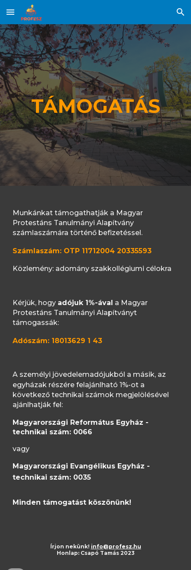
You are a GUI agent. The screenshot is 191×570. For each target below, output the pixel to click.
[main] (95, 105)
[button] (10, 12)
